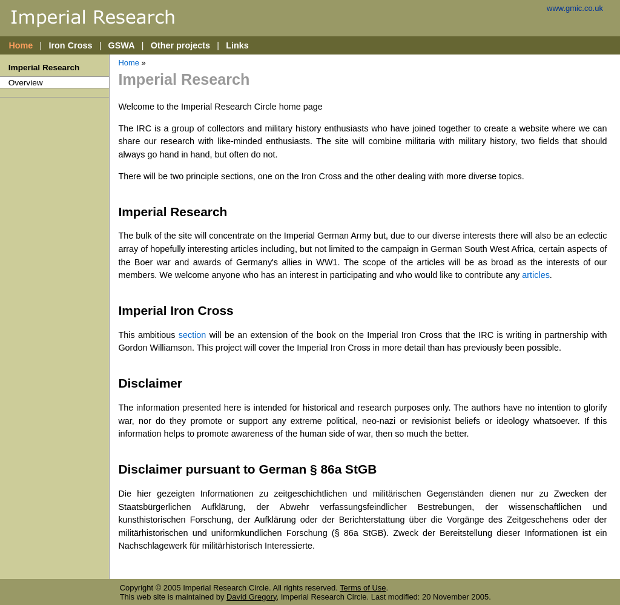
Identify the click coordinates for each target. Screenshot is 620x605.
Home (20, 45)
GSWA (121, 45)
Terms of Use (363, 587)
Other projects (180, 45)
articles (536, 275)
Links (237, 45)
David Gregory (251, 596)
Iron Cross (70, 45)
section (192, 335)
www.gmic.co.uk (575, 8)
